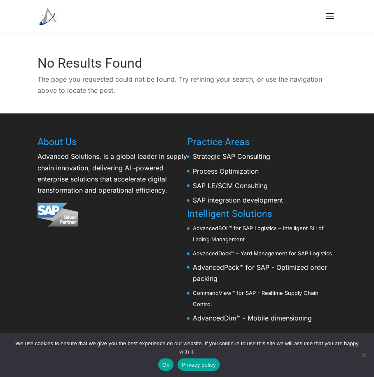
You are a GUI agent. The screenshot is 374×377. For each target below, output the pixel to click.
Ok (165, 365)
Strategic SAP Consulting (231, 156)
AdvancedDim (214, 318)
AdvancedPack (216, 267)
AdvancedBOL (211, 228)
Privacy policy (199, 365)
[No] (364, 355)
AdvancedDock (212, 253)
